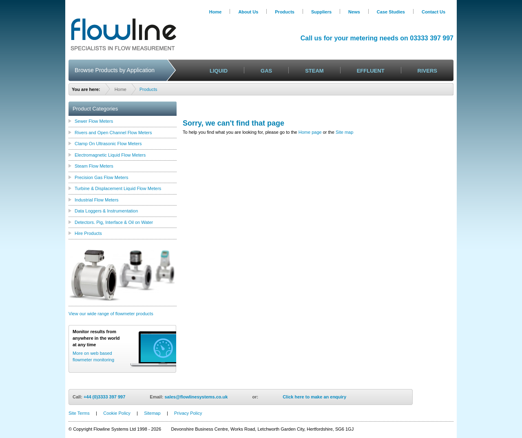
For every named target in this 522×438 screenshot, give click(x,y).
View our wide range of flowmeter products (111, 313)
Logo (123, 34)
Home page (310, 132)
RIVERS (427, 71)
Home (215, 11)
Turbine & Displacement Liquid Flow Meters (118, 188)
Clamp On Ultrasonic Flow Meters (108, 143)
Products (284, 11)
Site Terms (79, 413)
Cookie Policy (116, 413)
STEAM (314, 71)
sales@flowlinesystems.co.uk (196, 396)
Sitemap (152, 413)
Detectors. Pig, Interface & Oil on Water (114, 222)
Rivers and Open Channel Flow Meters (113, 132)
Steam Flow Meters (94, 166)
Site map (344, 132)
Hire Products (88, 233)
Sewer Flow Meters (94, 121)
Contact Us (433, 11)
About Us (248, 11)
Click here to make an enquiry (314, 396)
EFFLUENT (371, 71)
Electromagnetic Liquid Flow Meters (110, 155)
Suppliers (321, 11)
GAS (266, 71)
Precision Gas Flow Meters (101, 177)
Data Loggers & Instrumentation (106, 210)
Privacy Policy (188, 413)
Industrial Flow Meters (97, 199)
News (354, 11)
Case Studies (391, 11)
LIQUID (219, 71)
